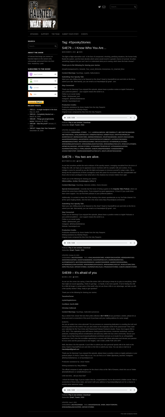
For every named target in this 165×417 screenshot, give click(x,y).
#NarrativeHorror (102, 262)
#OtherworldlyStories (118, 141)
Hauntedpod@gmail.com (70, 349)
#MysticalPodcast (102, 141)
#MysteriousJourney (86, 141)
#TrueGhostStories (111, 267)
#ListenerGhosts (68, 262)
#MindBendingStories (70, 141)
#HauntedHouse (94, 405)
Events (84, 34)
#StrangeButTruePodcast (100, 146)
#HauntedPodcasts (100, 260)
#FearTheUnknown (110, 137)
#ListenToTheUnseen (119, 139)
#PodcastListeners (129, 144)
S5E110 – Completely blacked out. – (42, 114)
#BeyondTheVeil (68, 134)
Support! (45, 34)
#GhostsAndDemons (84, 260)
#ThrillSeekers (85, 148)
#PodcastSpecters (128, 264)
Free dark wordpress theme (129, 414)
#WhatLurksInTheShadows (111, 151)
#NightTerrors (111, 405)
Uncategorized (77, 257)
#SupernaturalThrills (70, 148)
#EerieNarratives (127, 257)
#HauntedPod (84, 139)
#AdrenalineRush (98, 132)
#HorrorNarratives (115, 260)
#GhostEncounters (69, 260)
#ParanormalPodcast (112, 264)
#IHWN (103, 405)
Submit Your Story (70, 34)
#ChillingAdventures (96, 257)
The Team (55, 34)
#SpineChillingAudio (69, 146)
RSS (82, 125)
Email (72, 125)
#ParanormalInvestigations (92, 144)
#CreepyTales (109, 134)
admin (80, 52)
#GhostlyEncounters (125, 137)
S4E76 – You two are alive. (80, 157)
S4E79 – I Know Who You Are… (84, 48)
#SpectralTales (68, 267)
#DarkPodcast (67, 137)
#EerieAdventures (80, 137)
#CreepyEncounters (112, 257)
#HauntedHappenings (70, 139)
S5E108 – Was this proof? (39, 123)
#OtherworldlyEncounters (72, 264)
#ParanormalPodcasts (112, 144)
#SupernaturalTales (95, 267)
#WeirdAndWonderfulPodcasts (89, 151)
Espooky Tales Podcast (121, 189)
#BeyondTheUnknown (126, 132)
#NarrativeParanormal (119, 262)
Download (86, 122)
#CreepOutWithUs (96, 134)
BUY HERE (105, 316)
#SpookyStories (84, 146)
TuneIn (77, 125)
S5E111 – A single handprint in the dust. (43, 109)
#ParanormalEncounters (71, 407)
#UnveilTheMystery (69, 151)
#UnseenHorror (117, 148)
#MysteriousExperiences (85, 262)
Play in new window (75, 122)
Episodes (34, 34)
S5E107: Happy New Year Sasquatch (43, 128)
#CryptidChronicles (122, 134)
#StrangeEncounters (119, 146)
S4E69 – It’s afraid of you (79, 272)
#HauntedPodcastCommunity (100, 139)
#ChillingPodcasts (82, 134)
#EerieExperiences (95, 137)
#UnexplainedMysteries (128, 267)
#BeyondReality (112, 132)
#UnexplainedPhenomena (101, 148)
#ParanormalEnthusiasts (71, 144)
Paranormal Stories (79, 132)
